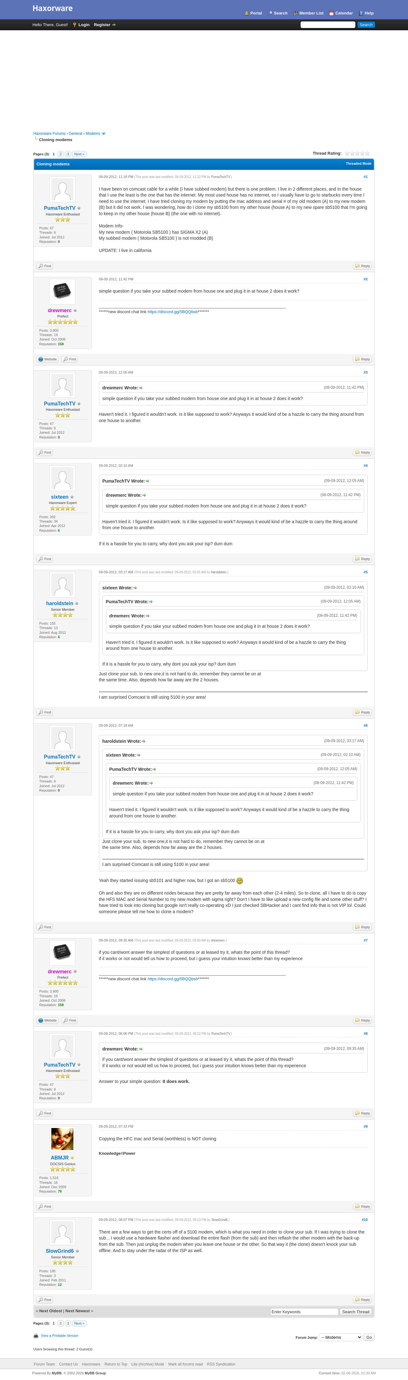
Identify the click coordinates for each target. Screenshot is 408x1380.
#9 (366, 1126)
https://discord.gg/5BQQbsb (172, 311)
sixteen (59, 497)
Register (102, 24)
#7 (366, 940)
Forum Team (44, 1364)
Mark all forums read (185, 1364)
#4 (366, 465)
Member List (311, 13)
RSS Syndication (221, 1364)
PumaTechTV (60, 208)
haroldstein (59, 603)
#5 (366, 572)
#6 (366, 725)
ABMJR (60, 1157)
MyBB (57, 1373)
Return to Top (116, 1364)
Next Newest (78, 1310)
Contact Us (68, 1364)
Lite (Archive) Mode (147, 1364)
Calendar (344, 13)
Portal (256, 13)
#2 (366, 279)
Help (369, 13)
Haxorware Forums (49, 133)
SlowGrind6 (60, 1251)
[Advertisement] (204, 77)
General (75, 133)
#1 (366, 177)
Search (280, 13)
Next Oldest (50, 1310)
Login (83, 24)
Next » (79, 154)
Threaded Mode (358, 163)
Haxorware (91, 1364)
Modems (93, 133)
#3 (366, 372)
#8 (366, 1033)
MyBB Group (95, 1373)
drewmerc (218, 940)
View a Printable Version (59, 1335)
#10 (364, 1220)
